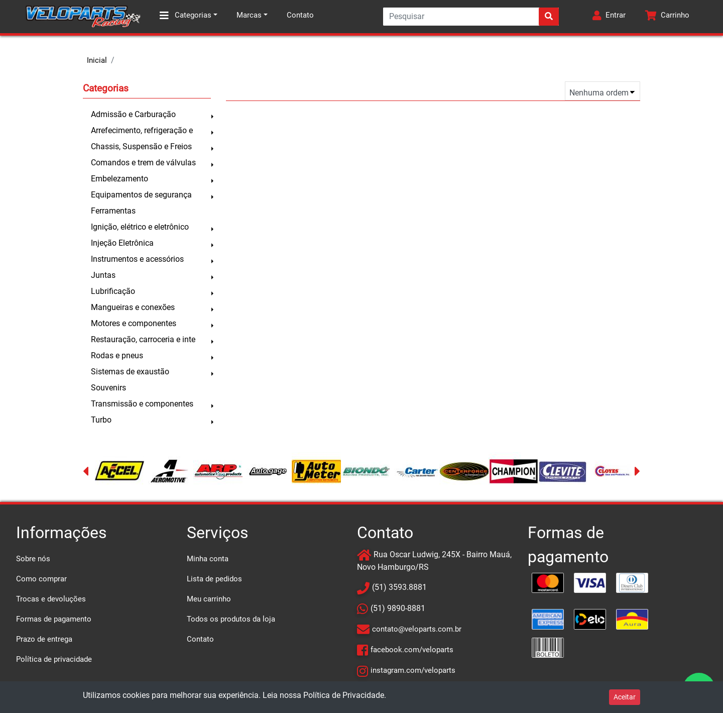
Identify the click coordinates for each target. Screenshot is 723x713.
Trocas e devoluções (51, 598)
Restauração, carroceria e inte (143, 339)
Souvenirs (108, 387)
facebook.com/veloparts (412, 649)
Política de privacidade (54, 659)
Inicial (97, 60)
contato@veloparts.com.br (416, 629)
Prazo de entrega (44, 639)
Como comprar (41, 578)
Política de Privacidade (343, 695)
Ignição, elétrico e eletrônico (140, 227)
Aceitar (625, 697)
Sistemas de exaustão (130, 371)
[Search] (471, 17)
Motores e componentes (133, 323)
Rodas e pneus (117, 355)
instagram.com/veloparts (413, 670)
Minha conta (207, 558)
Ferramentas (113, 211)
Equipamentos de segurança (141, 194)
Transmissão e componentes (142, 404)
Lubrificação (113, 291)
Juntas (103, 275)
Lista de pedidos (214, 578)
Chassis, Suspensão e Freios (141, 146)
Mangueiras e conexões (133, 307)
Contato (300, 15)
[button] (609, 16)
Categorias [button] (185, 16)
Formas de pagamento (53, 619)
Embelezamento (119, 178)
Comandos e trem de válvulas (143, 162)
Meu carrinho (209, 598)
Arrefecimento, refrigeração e (142, 130)
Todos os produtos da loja (231, 619)
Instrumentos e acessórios (137, 259)
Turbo (101, 420)
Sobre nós (33, 558)
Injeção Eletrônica (122, 243)
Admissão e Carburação (133, 114)
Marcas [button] (249, 15)
